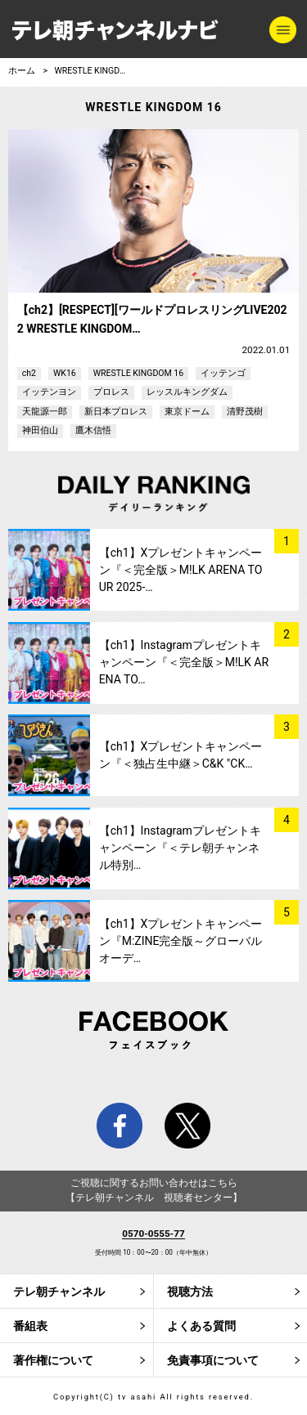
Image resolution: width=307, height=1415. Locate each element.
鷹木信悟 (93, 430)
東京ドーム (187, 411)
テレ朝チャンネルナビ (115, 31)
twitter (187, 1126)
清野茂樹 (245, 411)
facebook (119, 1126)
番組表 (30, 1325)
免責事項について (213, 1360)
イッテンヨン (49, 392)
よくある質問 (201, 1325)
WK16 (64, 373)
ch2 (29, 373)
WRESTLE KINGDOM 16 (98, 71)
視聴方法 (190, 1291)
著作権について (53, 1360)
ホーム (21, 71)
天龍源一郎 (44, 411)
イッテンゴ (223, 373)
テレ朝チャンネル (59, 1291)
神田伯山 (40, 430)
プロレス (111, 392)
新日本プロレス (115, 411)
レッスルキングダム (187, 392)
